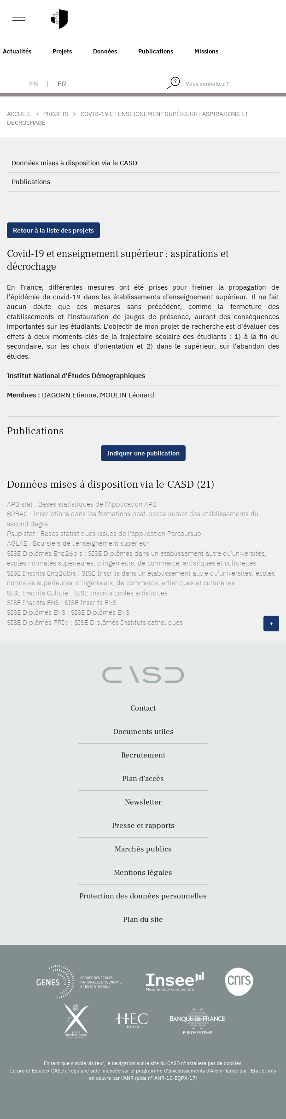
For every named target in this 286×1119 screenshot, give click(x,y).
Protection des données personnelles (143, 896)
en (33, 83)
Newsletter (143, 802)
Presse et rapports (143, 826)
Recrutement (143, 755)
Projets (62, 51)
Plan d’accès (143, 779)
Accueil (19, 114)
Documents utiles (143, 732)
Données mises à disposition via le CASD (74, 162)
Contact (143, 708)
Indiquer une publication (143, 453)
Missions (206, 51)
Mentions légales (143, 873)
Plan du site (143, 920)
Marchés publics (143, 849)
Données (105, 51)
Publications (155, 51)
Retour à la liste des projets (53, 230)
